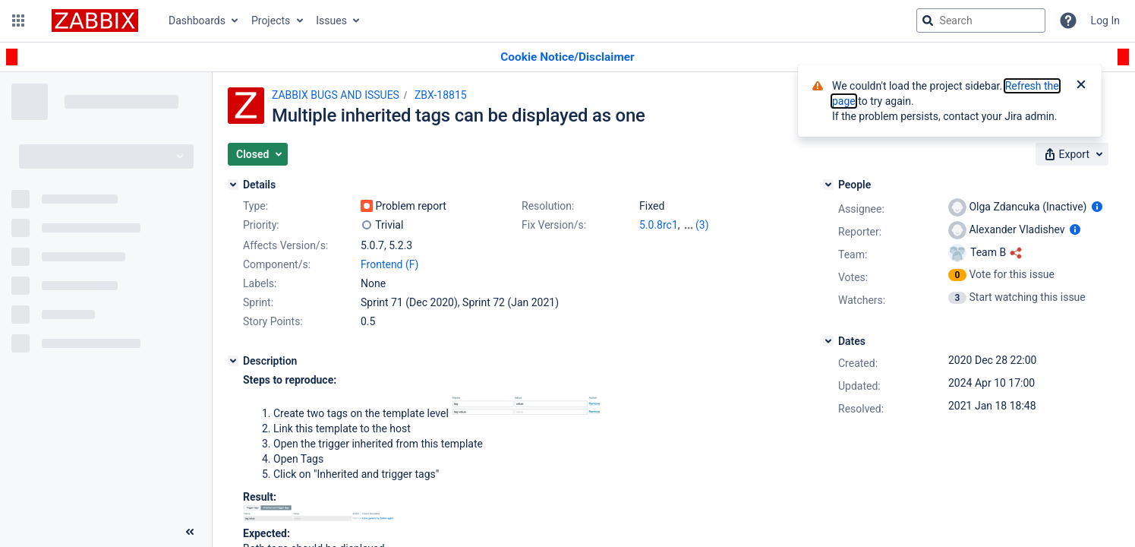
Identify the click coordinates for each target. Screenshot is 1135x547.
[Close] (1081, 85)
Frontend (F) (389, 264)
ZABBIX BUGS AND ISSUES (335, 95)
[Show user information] (1097, 207)
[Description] (233, 361)
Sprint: (258, 302)
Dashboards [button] (197, 20)
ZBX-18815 (441, 95)
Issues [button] (331, 20)
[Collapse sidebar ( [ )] (189, 531)
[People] (828, 184)
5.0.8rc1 (658, 225)
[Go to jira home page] (95, 20)
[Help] (1068, 20)
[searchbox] (980, 20)
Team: (852, 254)
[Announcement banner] (567, 57)
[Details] (233, 184)
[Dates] (828, 341)
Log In (1105, 20)
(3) (702, 225)
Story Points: (273, 321)
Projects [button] (270, 20)
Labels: (259, 283)
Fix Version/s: (554, 225)
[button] (18, 20)
